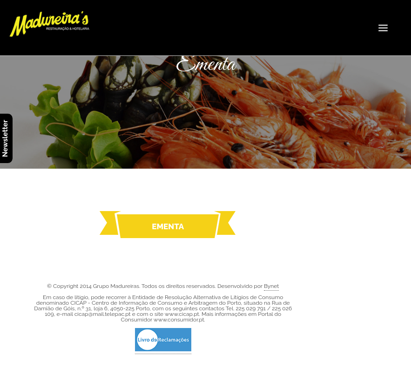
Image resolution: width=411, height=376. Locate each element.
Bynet (271, 286)
